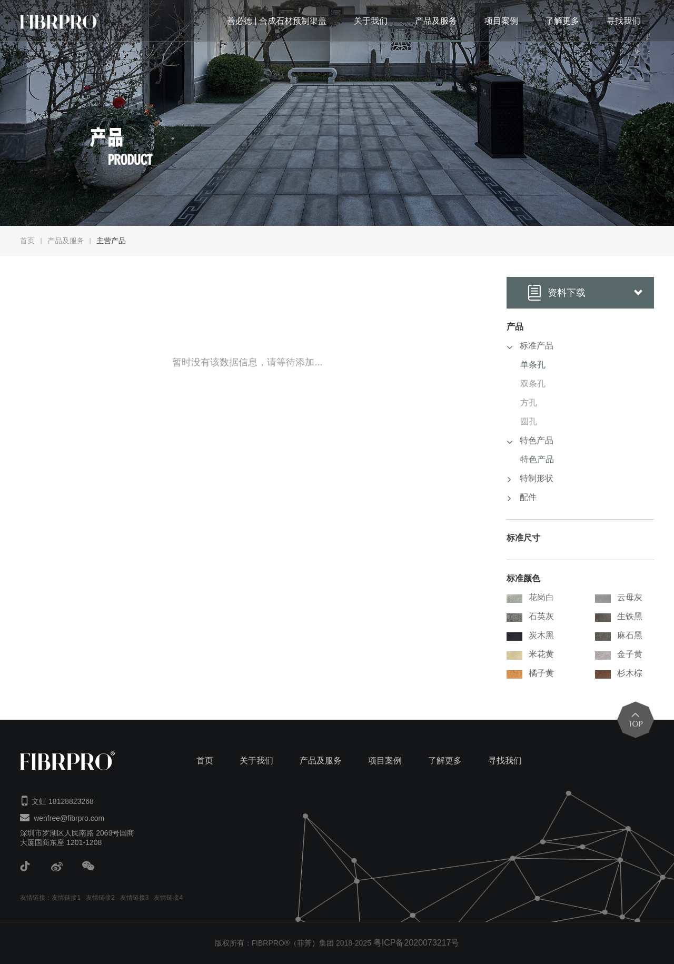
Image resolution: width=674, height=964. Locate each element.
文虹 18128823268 (63, 801)
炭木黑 (530, 636)
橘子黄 (530, 674)
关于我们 (371, 20)
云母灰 (618, 598)
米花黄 (530, 655)
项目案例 (501, 20)
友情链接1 (66, 897)
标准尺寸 (523, 537)
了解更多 (562, 20)
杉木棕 (618, 674)
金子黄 (618, 655)
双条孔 (533, 383)
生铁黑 (618, 617)
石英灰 (530, 617)
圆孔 (528, 421)
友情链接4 (168, 897)
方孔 (528, 402)
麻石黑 (618, 636)
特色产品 (537, 459)
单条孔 (533, 364)
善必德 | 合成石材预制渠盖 (276, 20)
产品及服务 (436, 20)
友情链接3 (134, 897)
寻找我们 (623, 20)
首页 (27, 240)
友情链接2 (100, 897)
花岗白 (530, 598)
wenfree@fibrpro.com (69, 818)
